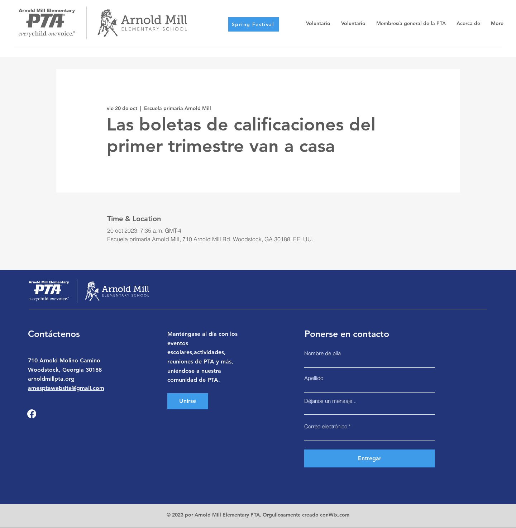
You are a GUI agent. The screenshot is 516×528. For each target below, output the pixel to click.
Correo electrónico (325, 426)
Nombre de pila (322, 353)
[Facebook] (31, 413)
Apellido (313, 378)
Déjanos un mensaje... (330, 401)
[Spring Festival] (253, 24)
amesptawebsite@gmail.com (66, 388)
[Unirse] (187, 401)
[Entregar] (369, 458)
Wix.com (339, 515)
